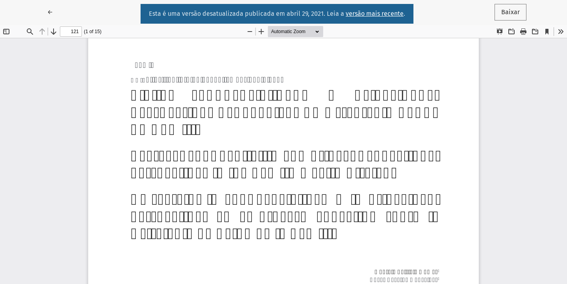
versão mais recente (375, 13)
